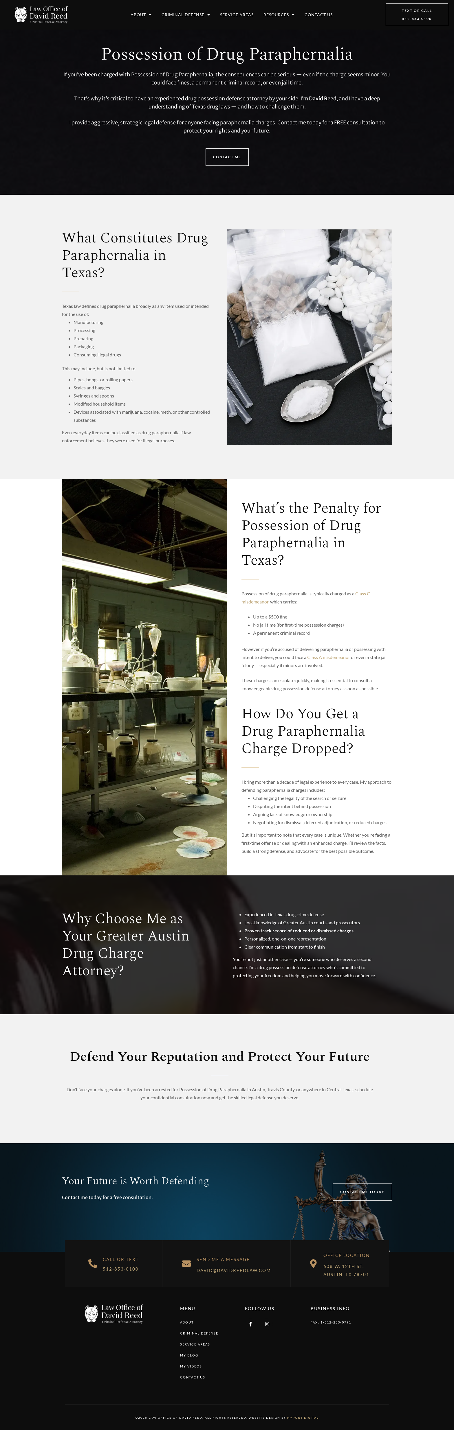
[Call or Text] (92, 1263)
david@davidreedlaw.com (234, 1270)
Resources (279, 15)
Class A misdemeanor (328, 657)
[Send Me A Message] (186, 1263)
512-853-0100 (121, 1268)
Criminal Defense (186, 15)
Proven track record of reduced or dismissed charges (299, 930)
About (141, 15)
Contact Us (319, 14)
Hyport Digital (303, 1417)
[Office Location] (313, 1263)
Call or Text (121, 1259)
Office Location (346, 1255)
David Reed (322, 98)
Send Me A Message (223, 1259)
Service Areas (237, 14)
